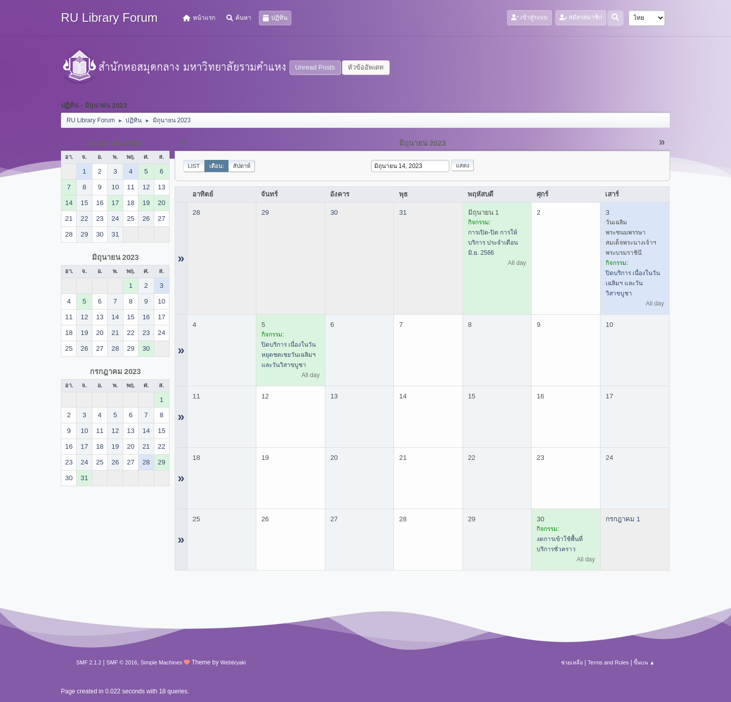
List (194, 166)
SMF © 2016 (122, 662)
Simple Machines (161, 662)
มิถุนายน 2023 (115, 257)
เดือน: (216, 166)
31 (403, 212)
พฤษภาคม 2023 (115, 143)
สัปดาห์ (241, 166)
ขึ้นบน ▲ (644, 662)
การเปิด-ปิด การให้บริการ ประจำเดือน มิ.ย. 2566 (493, 242)
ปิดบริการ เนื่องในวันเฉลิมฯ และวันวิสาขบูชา (633, 283)
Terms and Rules (608, 662)
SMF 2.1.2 (89, 662)
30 (334, 212)
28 (196, 212)
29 (265, 212)
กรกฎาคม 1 (623, 519)
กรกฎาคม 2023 (115, 371)
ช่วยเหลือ (572, 662)
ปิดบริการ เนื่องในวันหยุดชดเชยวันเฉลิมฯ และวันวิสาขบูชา (288, 355)
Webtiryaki (233, 662)
